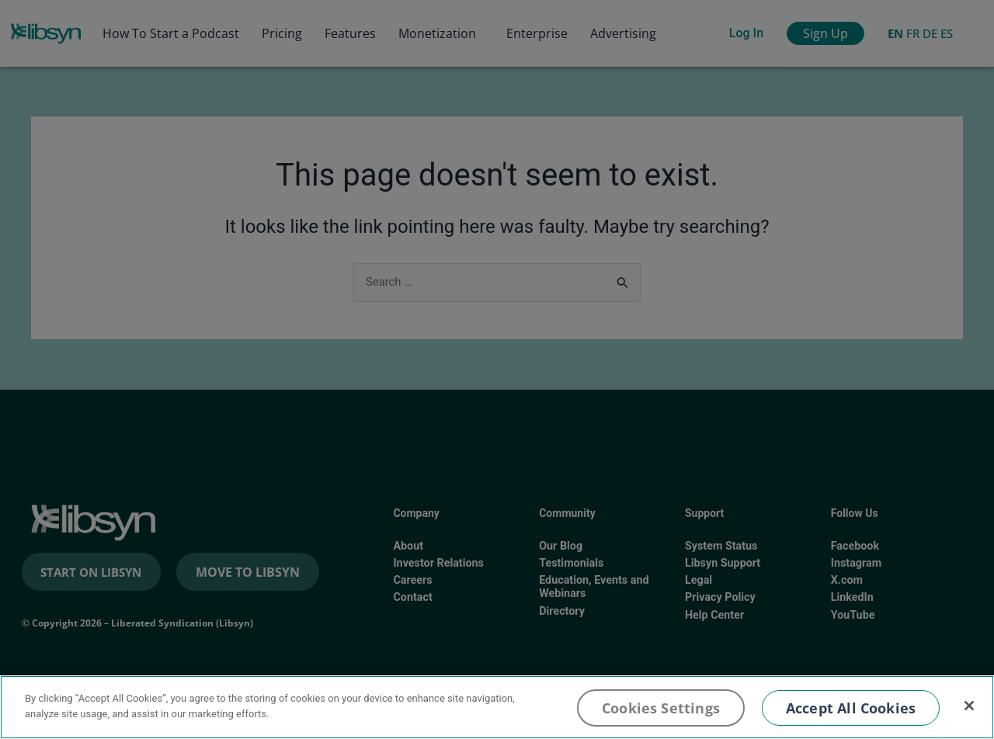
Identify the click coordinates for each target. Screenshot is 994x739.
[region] (497, 707)
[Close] (969, 706)
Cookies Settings (661, 708)
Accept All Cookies (851, 708)
